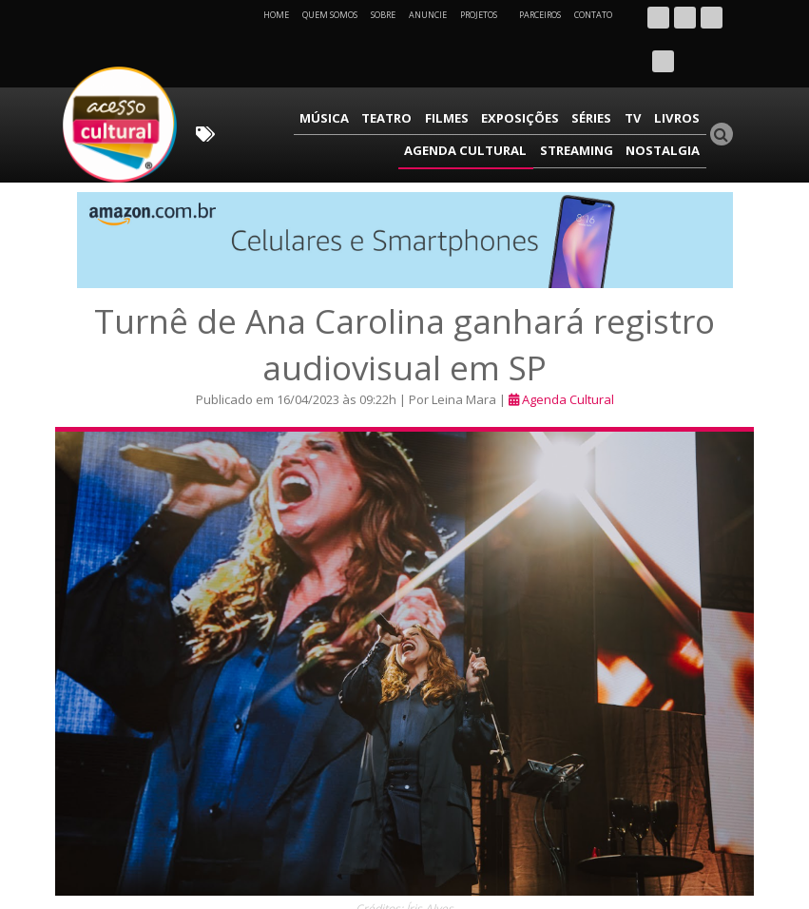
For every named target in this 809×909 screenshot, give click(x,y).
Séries (485, 72)
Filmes (354, 72)
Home (276, 15)
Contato (593, 15)
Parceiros (540, 15)
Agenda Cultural (645, 72)
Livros (559, 72)
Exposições (420, 72)
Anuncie (428, 15)
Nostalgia (668, 99)
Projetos (485, 15)
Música (245, 72)
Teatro (301, 72)
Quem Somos (329, 15)
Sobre (383, 15)
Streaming (590, 99)
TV (521, 72)
